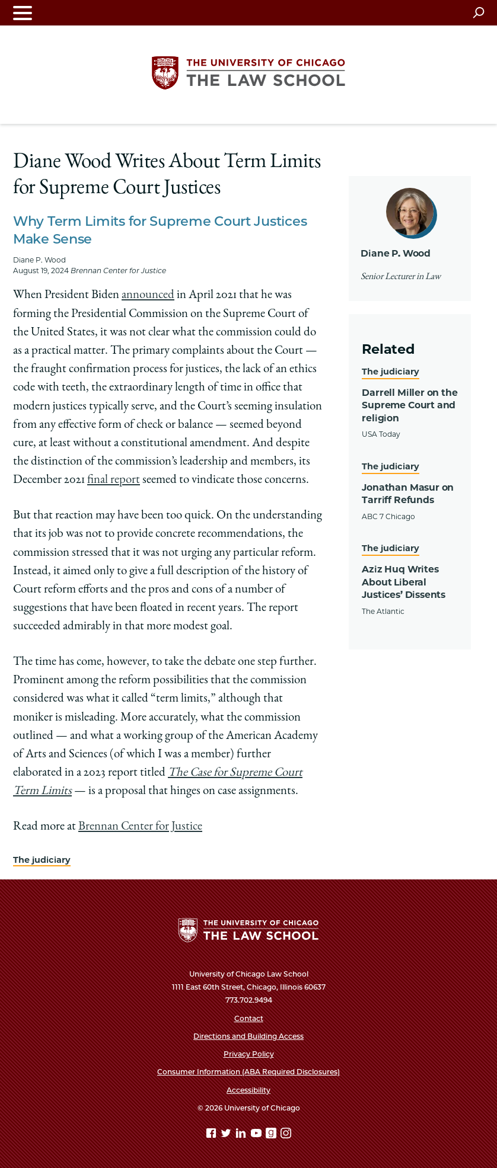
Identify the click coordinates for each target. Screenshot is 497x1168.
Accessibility (248, 1090)
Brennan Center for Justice (140, 827)
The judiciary (42, 860)
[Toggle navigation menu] (22, 12)
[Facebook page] (212, 1135)
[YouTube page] (257, 1135)
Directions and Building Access (248, 1036)
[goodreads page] (272, 1135)
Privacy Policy (249, 1053)
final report (113, 480)
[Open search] (478, 12)
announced (148, 295)
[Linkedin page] (242, 1135)
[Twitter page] (227, 1135)
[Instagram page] (286, 1135)
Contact (248, 1018)
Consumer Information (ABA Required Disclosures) (248, 1071)
